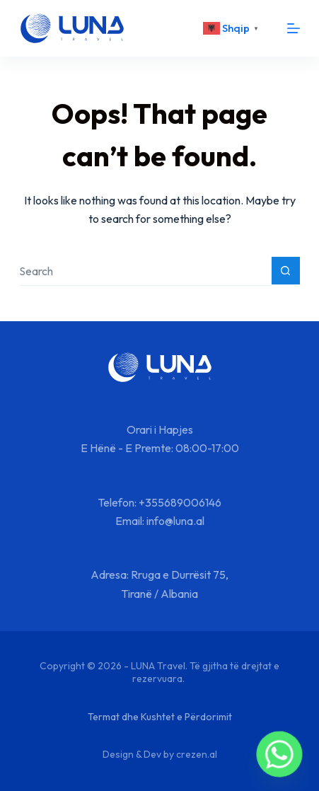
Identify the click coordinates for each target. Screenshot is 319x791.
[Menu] (293, 28)
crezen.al (196, 754)
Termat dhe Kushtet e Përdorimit (160, 716)
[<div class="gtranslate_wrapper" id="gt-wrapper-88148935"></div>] (232, 28)
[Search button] (286, 271)
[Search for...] (145, 271)
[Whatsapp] (279, 754)
